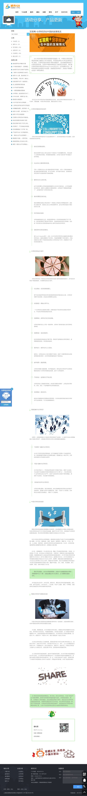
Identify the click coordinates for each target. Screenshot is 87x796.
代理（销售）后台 (8, 789)
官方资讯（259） (16, 47)
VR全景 (28, 12)
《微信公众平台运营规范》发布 (20, 135)
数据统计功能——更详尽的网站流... (20, 138)
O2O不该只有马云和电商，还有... (20, 102)
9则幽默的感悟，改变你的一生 (20, 108)
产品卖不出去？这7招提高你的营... (20, 132)
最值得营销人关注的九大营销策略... (20, 141)
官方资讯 (21, 781)
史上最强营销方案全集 (18, 84)
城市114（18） (15, 44)
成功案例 (7, 776)
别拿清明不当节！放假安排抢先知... (20, 81)
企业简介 (21, 771)
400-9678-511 (40, 771)
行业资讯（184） (16, 53)
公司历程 (21, 774)
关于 (57, 12)
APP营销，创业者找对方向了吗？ (20, 93)
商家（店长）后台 (22, 789)
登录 (73, 12)
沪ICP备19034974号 (28, 793)
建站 (40, 12)
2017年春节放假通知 (17, 87)
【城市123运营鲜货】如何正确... (20, 72)
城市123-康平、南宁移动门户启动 (20, 111)
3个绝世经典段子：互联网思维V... (20, 66)
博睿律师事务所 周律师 (45, 782)
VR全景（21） (15, 41)
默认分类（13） (16, 56)
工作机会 (21, 778)
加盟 (46, 12)
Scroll (84, 792)
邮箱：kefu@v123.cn (36, 776)
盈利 (35, 12)
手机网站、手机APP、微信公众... (20, 78)
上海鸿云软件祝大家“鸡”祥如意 (20, 105)
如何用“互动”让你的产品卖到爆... (20, 69)
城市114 (7, 781)
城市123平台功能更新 (17, 114)
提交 (78, 786)
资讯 (51, 12)
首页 (21, 12)
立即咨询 (6, 404)
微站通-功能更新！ (17, 99)
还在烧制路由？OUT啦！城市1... (20, 129)
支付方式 (65, 12)
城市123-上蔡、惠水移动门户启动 (20, 75)
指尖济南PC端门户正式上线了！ (20, 123)
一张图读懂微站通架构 (18, 90)
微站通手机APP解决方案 (18, 63)
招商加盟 (7, 778)
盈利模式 (7, 774)
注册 (78, 12)
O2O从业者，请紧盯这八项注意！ (20, 96)
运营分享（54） (16, 50)
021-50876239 (42, 774)
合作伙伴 (21, 776)
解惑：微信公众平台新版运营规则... (20, 144)
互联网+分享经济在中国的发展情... (20, 117)
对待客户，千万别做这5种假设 (20, 126)
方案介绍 (7, 771)
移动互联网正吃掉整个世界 (19, 120)
